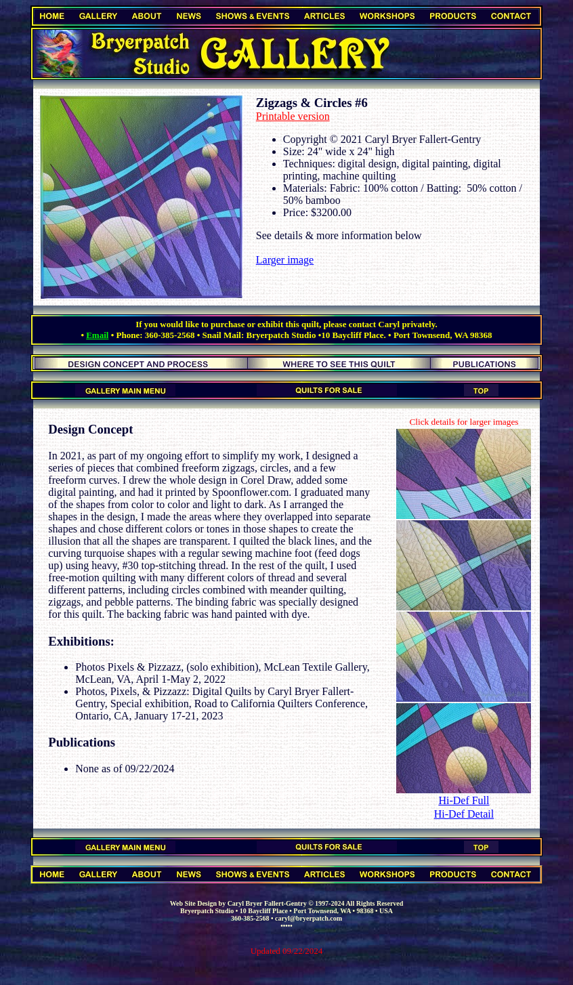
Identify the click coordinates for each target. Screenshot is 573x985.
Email (97, 335)
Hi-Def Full (463, 800)
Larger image (285, 260)
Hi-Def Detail (464, 814)
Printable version (293, 116)
